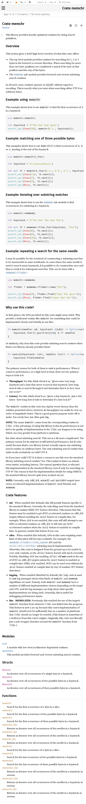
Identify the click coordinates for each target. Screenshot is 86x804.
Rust (51, 2)
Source (6, 27)
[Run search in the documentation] (43, 14)
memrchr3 (7, 760)
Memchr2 (7, 677)
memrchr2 (7, 753)
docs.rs (41, 2)
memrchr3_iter (10, 778)
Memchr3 (7, 684)
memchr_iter (9, 739)
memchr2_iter (9, 724)
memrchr (7, 746)
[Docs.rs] (2, 2)
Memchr (6, 670)
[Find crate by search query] (73, 2)
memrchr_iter (9, 789)
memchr (77, 8)
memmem (7, 651)
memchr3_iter (9, 732)
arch (4, 643)
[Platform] (23, 2)
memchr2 (7, 710)
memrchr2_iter (10, 767)
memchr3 (7, 717)
